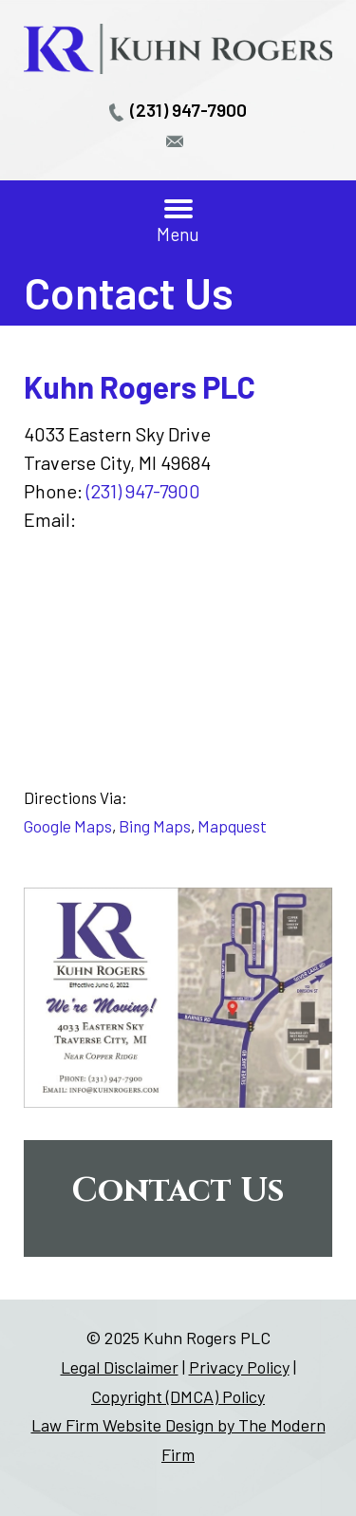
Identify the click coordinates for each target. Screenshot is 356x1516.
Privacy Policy (239, 1367)
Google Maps (68, 825)
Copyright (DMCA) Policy (178, 1396)
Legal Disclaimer (119, 1367)
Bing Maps (155, 825)
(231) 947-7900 (188, 110)
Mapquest (232, 825)
